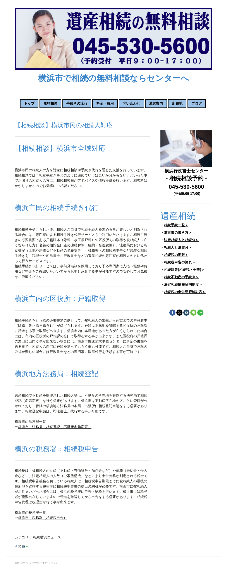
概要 (17, 563)
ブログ (196, 103)
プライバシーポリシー (32, 563)
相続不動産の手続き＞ (181, 277)
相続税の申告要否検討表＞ (185, 292)
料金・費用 (105, 103)
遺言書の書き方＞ (178, 232)
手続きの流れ (76, 103)
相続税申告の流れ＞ (179, 262)
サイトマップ (51, 563)
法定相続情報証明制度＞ (183, 284)
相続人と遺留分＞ (178, 247)
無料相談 (50, 103)
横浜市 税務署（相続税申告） (42, 518)
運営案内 (156, 103)
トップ (29, 103)
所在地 (177, 103)
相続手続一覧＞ (176, 225)
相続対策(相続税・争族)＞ (184, 270)
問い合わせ (131, 103)
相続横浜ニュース (47, 537)
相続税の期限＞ (176, 255)
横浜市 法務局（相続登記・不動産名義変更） (54, 427)
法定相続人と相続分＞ (181, 240)
